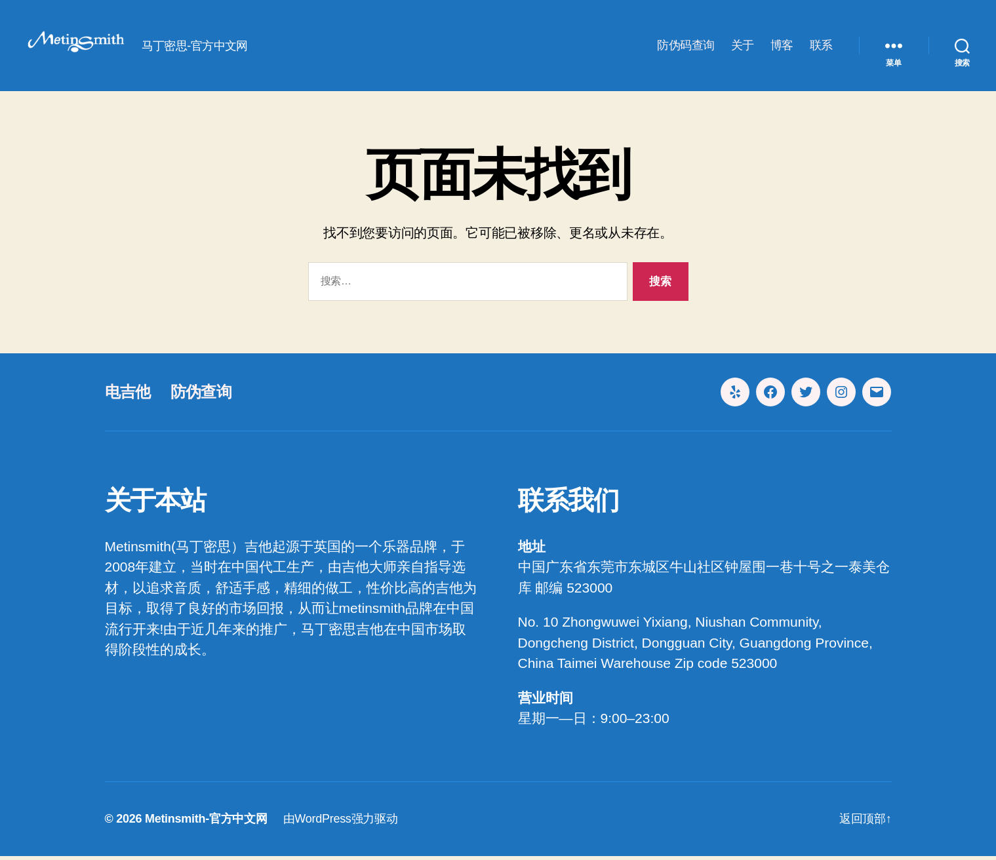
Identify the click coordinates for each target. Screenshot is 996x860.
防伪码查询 (686, 47)
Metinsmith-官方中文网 (206, 822)
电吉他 (128, 395)
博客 (781, 47)
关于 (742, 47)
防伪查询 (200, 395)
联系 (821, 47)
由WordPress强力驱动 (340, 822)
